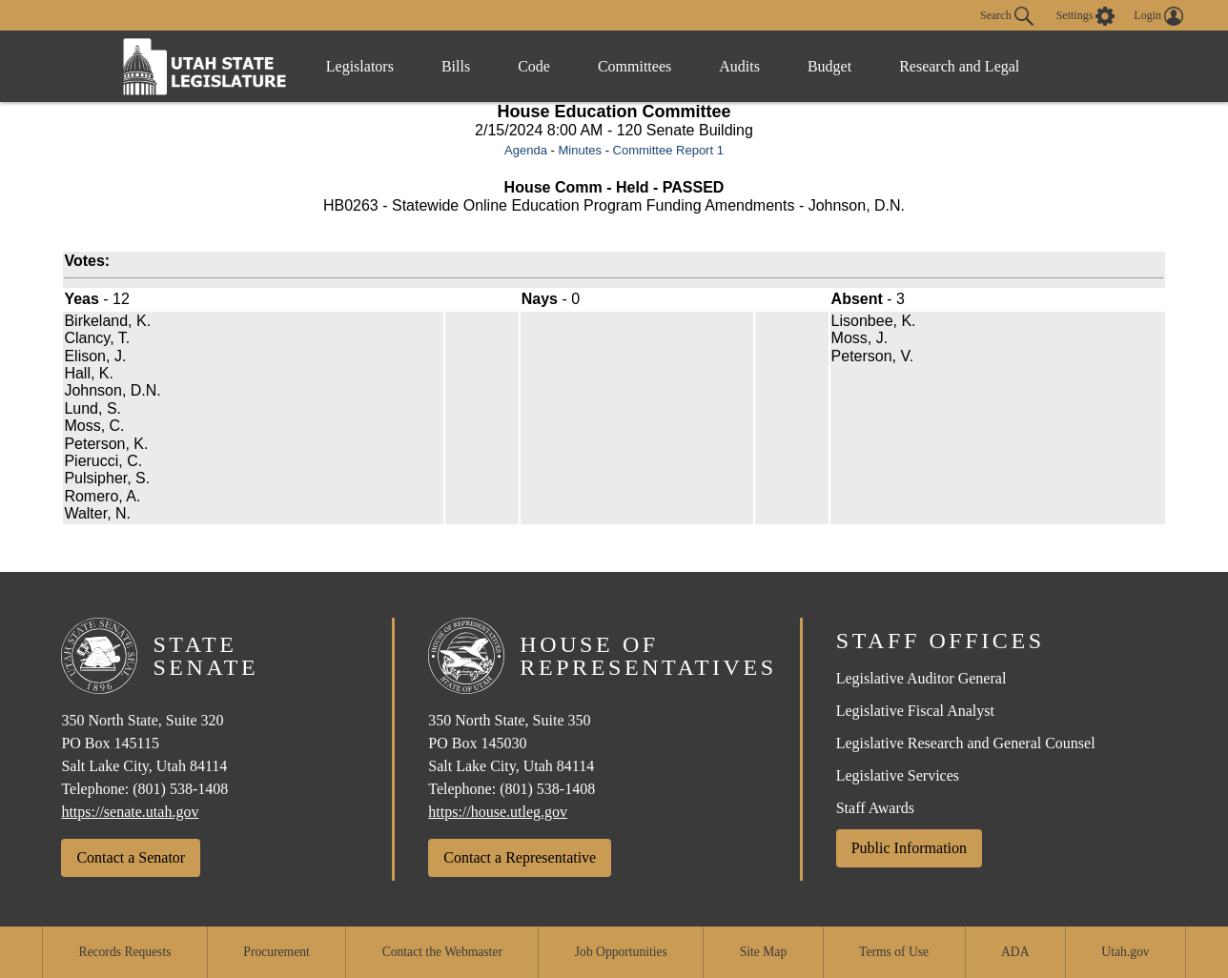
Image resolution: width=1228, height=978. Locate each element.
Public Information (909, 848)
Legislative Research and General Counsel (965, 743)
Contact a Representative (519, 857)
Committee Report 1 (668, 150)
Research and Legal (959, 66)
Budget (829, 66)
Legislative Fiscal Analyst (915, 711)
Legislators (360, 66)
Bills (455, 66)
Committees (634, 66)
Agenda (525, 150)
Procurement (276, 952)
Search (1007, 16)
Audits (739, 66)
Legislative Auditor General (921, 678)
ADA (1015, 952)
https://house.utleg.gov (497, 812)
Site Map (763, 952)
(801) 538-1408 (180, 789)
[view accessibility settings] (1086, 16)
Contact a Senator (130, 857)
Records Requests (124, 952)
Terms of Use (894, 952)
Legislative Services (897, 775)
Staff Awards (875, 808)
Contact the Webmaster (442, 952)
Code (534, 66)
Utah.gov (1125, 952)
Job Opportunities (621, 952)
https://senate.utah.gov (129, 812)
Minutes (580, 150)
